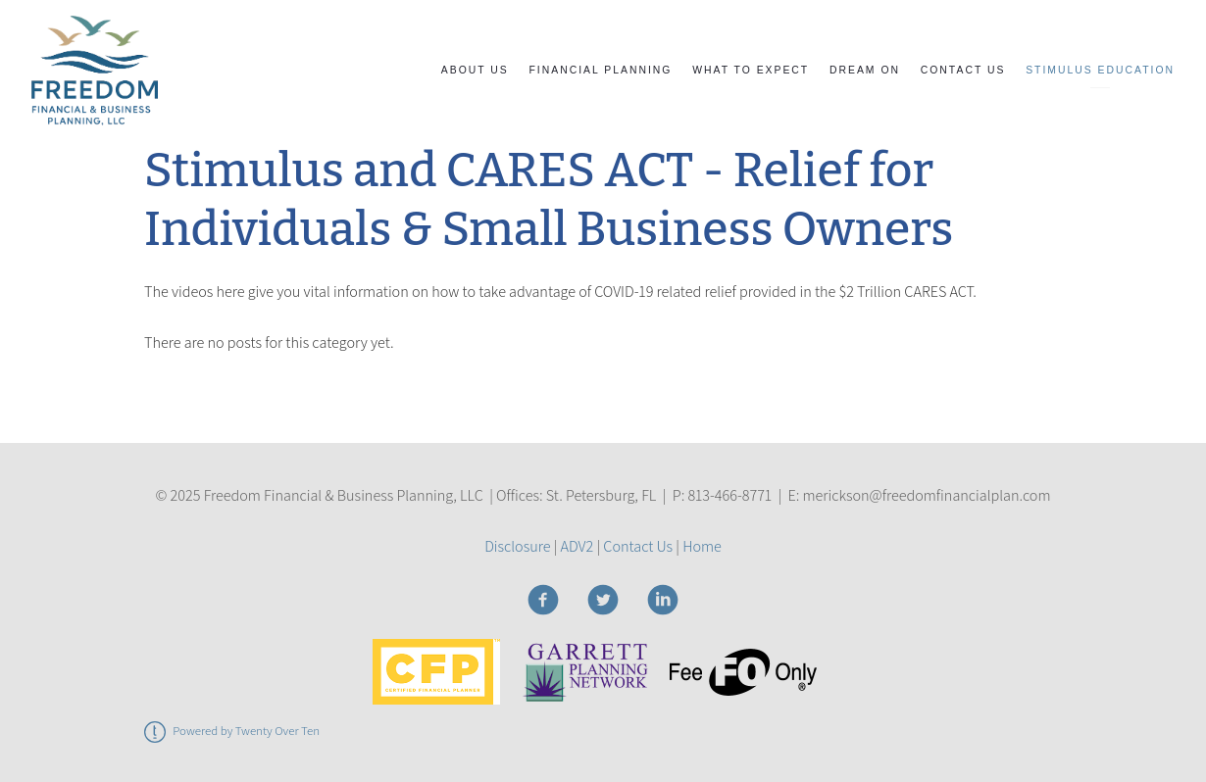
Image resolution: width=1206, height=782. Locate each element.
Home (702, 546)
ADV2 (577, 546)
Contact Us (963, 70)
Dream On (864, 70)
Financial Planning (601, 70)
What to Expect (750, 70)
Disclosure (517, 546)
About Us (475, 70)
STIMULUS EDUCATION (1100, 70)
